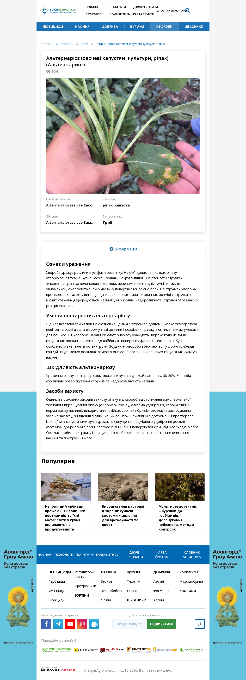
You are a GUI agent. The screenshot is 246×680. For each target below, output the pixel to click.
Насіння (82, 26)
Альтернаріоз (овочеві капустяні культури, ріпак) (130, 44)
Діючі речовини (145, 7)
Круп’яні (133, 572)
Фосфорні (161, 590)
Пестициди (53, 26)
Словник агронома (172, 11)
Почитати (118, 7)
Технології (94, 14)
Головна (47, 44)
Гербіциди (57, 581)
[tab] (123, 249)
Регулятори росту (84, 574)
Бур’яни (137, 26)
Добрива (110, 26)
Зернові (107, 581)
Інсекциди (56, 600)
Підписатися (161, 624)
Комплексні (188, 572)
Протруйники (85, 586)
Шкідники (194, 26)
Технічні (133, 581)
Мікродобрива (189, 581)
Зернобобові (111, 590)
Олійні (106, 600)
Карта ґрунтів (143, 14)
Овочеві (133, 590)
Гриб (84, 44)
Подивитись (120, 14)
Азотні (158, 581)
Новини (92, 7)
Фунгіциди (57, 590)
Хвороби (164, 26)
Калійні (159, 600)
